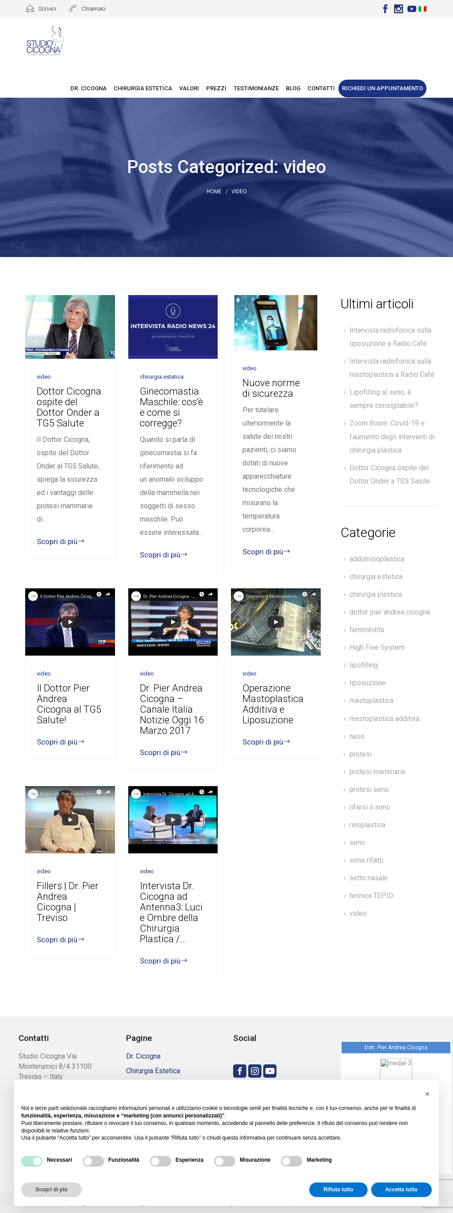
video (358, 913)
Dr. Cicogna (88, 88)
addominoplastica (376, 559)
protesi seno (369, 789)
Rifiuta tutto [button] (338, 1189)
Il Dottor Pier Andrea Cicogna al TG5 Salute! (69, 704)
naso (357, 736)
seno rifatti (366, 860)
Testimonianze (256, 88)
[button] (427, 1094)
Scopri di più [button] (51, 1189)
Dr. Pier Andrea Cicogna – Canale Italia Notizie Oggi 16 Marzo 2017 (172, 709)
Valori (189, 88)
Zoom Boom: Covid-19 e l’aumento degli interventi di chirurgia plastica (391, 436)
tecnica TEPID (371, 895)
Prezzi (216, 88)
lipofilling (363, 665)
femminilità (366, 630)
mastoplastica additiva (384, 718)
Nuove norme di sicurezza (271, 388)
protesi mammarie (377, 772)
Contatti (321, 88)
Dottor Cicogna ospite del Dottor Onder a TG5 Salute (69, 407)
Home (214, 191)
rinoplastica (367, 825)
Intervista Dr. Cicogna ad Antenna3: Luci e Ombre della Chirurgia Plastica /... (171, 912)
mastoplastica (371, 700)
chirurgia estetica (376, 576)
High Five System (376, 647)
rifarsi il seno (369, 807)
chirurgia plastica (375, 594)
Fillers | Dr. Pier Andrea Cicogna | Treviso (68, 901)
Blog (293, 88)
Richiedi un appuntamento (382, 88)
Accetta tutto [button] (401, 1189)
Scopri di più (61, 541)
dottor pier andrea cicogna (389, 612)
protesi (360, 754)
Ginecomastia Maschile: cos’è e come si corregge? (171, 407)
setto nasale (368, 878)
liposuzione (367, 683)
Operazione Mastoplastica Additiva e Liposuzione (272, 704)
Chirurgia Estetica (143, 88)
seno (357, 842)
